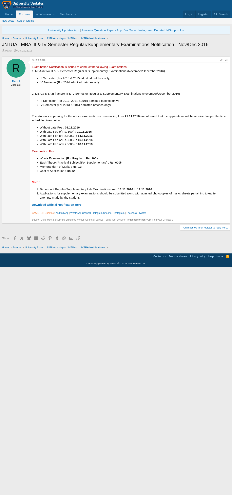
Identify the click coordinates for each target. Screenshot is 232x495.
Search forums (25, 20)
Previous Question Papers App (102, 30)
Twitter (142, 326)
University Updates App (63, 30)
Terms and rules (178, 482)
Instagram (145, 30)
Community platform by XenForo (116, 489)
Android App (61, 326)
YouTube (130, 30)
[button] (54, 14)
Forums (24, 14)
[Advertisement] (116, 82)
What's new (43, 14)
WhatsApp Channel (80, 326)
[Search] (221, 14)
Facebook (131, 326)
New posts (8, 20)
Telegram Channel (102, 326)
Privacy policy (197, 482)
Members (66, 14)
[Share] (221, 115)
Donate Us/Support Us (169, 30)
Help (211, 482)
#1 (226, 115)
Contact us (159, 482)
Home (9, 14)
